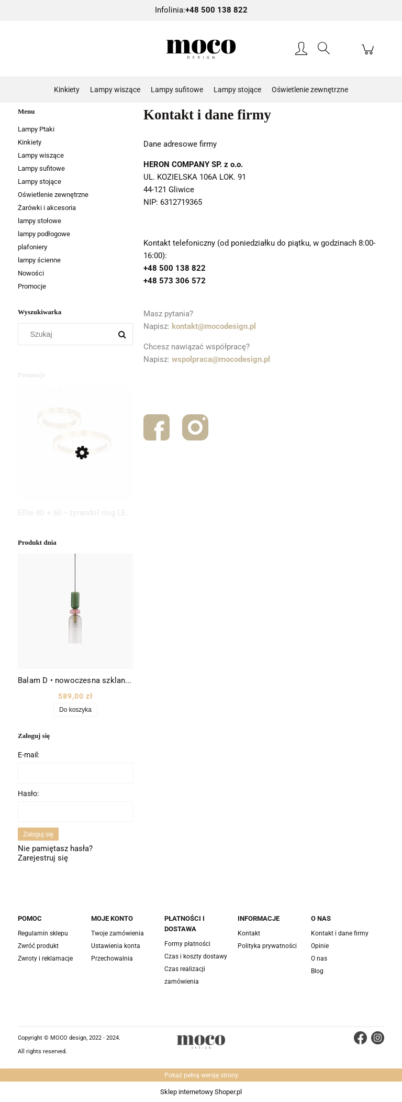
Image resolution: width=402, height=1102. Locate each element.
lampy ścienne (39, 260)
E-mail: (28, 755)
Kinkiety (29, 142)
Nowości (31, 273)
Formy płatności (187, 943)
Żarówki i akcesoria (47, 208)
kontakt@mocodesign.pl (214, 326)
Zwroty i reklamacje (45, 958)
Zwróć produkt (38, 946)
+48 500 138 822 (174, 268)
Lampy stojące (39, 181)
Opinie (320, 946)
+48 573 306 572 (174, 280)
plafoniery (32, 247)
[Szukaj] (121, 334)
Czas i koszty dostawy (195, 956)
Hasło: (28, 793)
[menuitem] (67, 89)
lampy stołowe (39, 221)
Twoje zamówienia (117, 933)
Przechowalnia (112, 958)
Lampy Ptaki (36, 129)
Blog (317, 971)
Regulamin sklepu (43, 933)
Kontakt (249, 933)
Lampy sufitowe (41, 168)
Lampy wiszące (41, 155)
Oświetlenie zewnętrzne (53, 195)
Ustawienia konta (115, 946)
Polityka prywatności (267, 946)
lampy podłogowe (44, 234)
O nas (319, 958)
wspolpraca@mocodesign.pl (221, 359)
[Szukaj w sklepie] (67, 334)
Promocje (32, 286)
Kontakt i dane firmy (339, 933)
